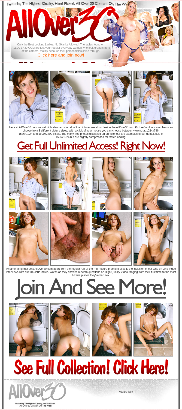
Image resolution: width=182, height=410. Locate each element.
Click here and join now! (60, 55)
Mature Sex (126, 391)
